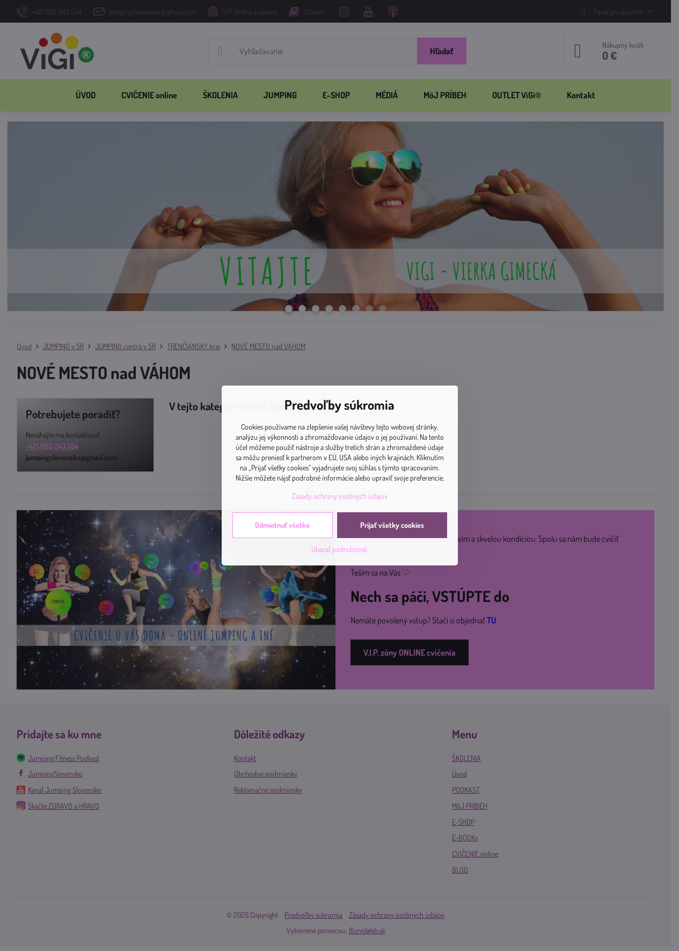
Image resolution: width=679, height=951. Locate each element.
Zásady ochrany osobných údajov (340, 495)
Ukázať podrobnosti (339, 549)
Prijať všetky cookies (392, 524)
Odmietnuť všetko (282, 524)
